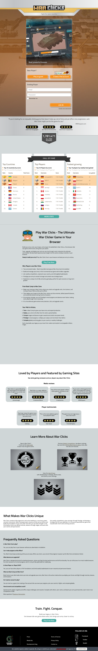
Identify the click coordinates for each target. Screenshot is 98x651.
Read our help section (19, 594)
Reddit (81, 643)
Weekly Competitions (69, 443)
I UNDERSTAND (81, 649)
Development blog (32, 644)
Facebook (81, 636)
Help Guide (30, 445)
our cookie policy (61, 649)
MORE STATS (49, 216)
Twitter (81, 639)
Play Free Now (49, 262)
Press (28, 637)
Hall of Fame (51, 473)
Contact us (54, 644)
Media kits (30, 640)
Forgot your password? (65, 108)
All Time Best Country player (73, 445)
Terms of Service (55, 637)
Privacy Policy (55, 640)
